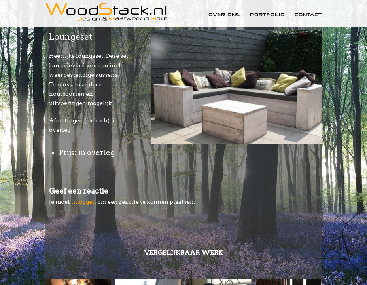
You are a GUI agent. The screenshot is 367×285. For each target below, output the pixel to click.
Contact (308, 14)
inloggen (83, 202)
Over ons (224, 14)
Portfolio (267, 14)
